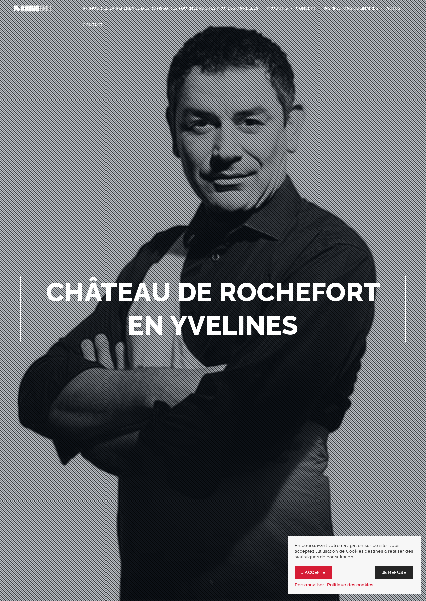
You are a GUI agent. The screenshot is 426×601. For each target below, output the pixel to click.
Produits (277, 8)
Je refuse (394, 572)
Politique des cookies (350, 584)
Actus (393, 8)
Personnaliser (309, 584)
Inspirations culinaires (351, 8)
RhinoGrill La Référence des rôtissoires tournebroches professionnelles (170, 8)
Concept (306, 8)
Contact (93, 25)
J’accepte (313, 572)
